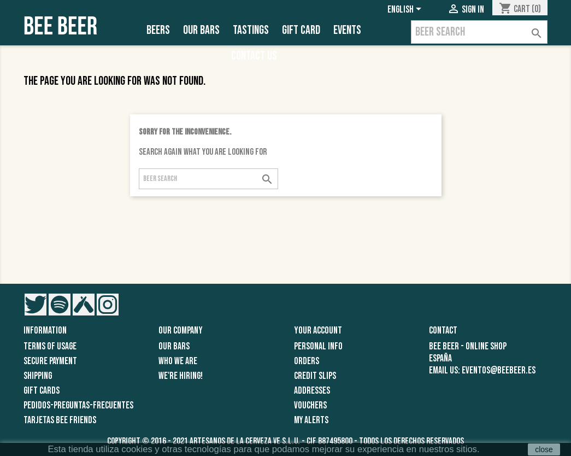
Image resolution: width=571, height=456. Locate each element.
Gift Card (301, 30)
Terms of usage (49, 346)
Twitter (35, 304)
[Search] (479, 32)
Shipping (37, 376)
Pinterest (59, 304)
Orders (306, 361)
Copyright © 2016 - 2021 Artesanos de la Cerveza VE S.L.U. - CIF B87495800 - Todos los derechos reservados (285, 441)
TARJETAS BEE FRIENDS (59, 420)
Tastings (251, 30)
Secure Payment (50, 361)
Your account (318, 330)
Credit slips (315, 376)
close (544, 449)
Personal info (318, 346)
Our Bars (201, 30)
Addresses (312, 390)
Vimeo (84, 304)
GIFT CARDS (41, 390)
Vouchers (310, 405)
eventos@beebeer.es (498, 370)
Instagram (108, 304)
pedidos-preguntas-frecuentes (78, 405)
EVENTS (347, 30)
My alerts (311, 420)
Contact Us (254, 56)
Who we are (177, 361)
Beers (158, 30)
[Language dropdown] (406, 9)
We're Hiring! (180, 376)
